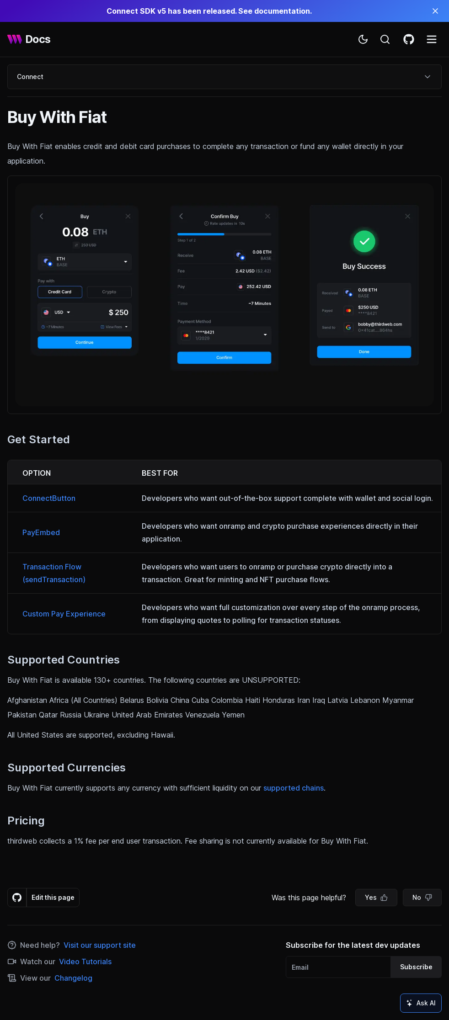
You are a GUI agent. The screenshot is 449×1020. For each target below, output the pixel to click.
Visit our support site (100, 945)
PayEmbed (41, 532)
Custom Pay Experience (64, 613)
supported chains (293, 787)
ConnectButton (48, 498)
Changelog (73, 978)
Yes (376, 897)
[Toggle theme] (363, 39)
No (422, 897)
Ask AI (421, 1003)
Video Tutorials (85, 961)
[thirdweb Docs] (29, 39)
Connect (224, 76)
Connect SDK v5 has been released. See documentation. (209, 11)
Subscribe (416, 967)
